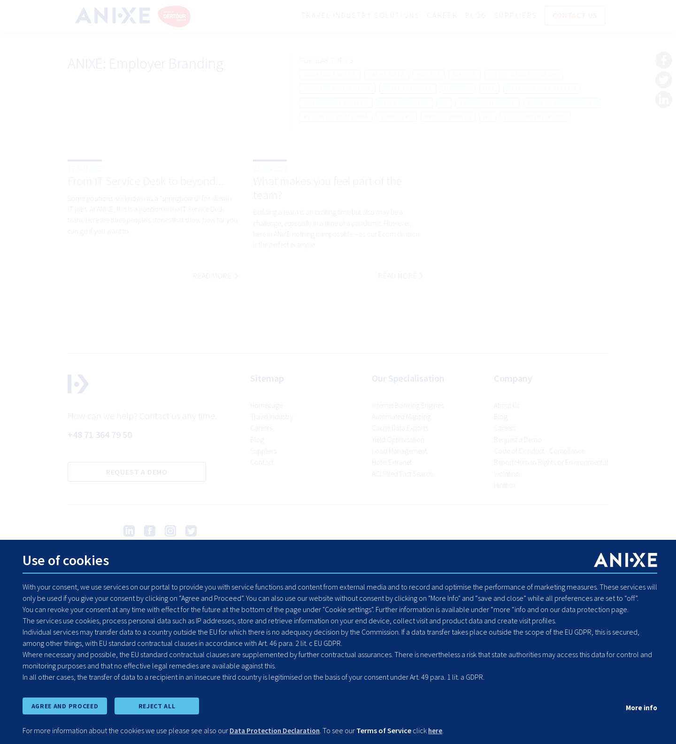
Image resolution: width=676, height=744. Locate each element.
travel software (487, 103)
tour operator (404, 103)
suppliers (396, 117)
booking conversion (337, 88)
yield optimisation (535, 117)
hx (488, 117)
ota (489, 88)
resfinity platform (336, 117)
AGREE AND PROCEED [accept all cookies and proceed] (65, 705)
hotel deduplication (524, 74)
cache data (387, 74)
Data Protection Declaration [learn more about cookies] (277, 731)
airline (464, 74)
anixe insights (408, 88)
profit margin (448, 117)
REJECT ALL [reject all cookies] (157, 705)
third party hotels (336, 103)
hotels (429, 74)
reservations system (541, 88)
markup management (562, 103)
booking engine (330, 74)
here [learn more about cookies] (440, 731)
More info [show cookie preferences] (640, 707)
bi (444, 103)
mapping (457, 88)
